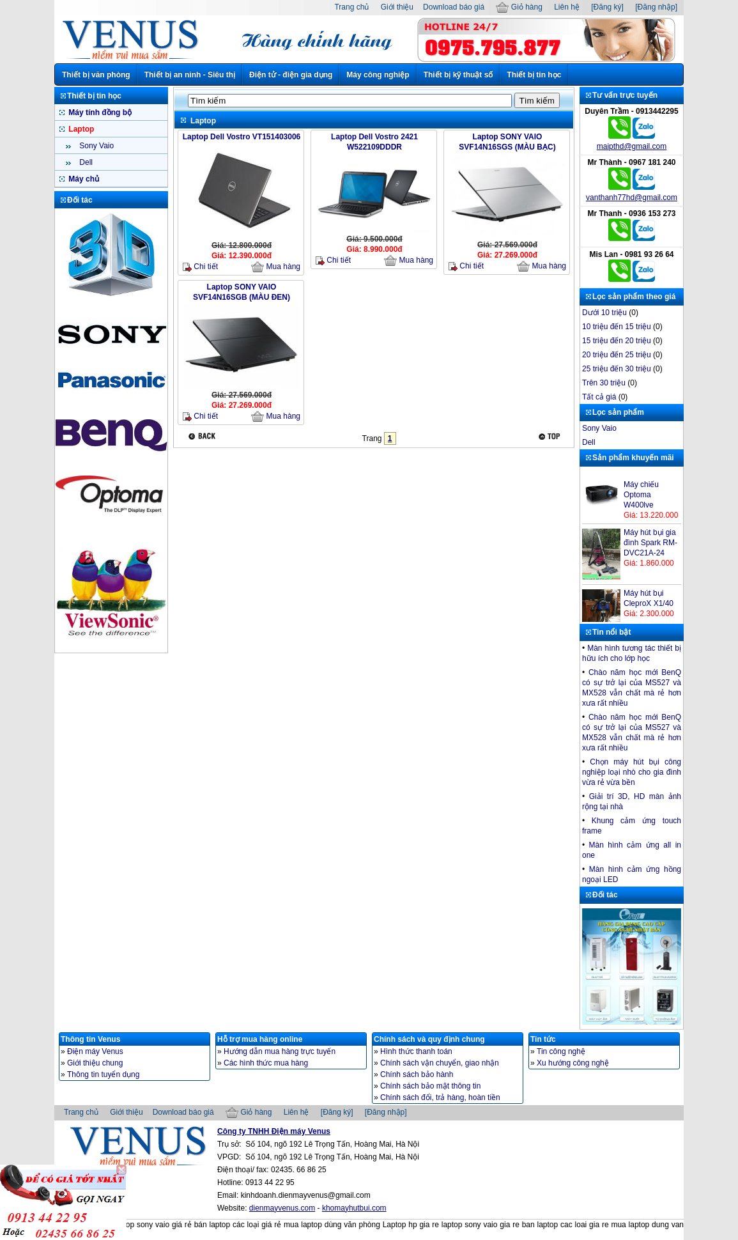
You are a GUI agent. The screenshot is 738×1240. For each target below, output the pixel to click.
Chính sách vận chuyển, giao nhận (439, 1062)
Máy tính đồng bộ (99, 112)
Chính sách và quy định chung (429, 1039)
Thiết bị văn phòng (96, 74)
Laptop (80, 129)
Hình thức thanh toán (416, 1051)
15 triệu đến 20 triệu (616, 340)
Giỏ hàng (519, 7)
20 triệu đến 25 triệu (616, 354)
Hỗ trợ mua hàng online (259, 1039)
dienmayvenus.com (282, 1208)
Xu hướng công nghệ (573, 1062)
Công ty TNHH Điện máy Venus (273, 1131)
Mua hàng (275, 267)
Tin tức (543, 1039)
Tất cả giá (599, 396)
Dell (85, 162)
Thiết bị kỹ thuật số (458, 74)
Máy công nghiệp (377, 74)
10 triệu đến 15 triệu (616, 326)
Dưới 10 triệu (604, 312)
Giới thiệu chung (95, 1062)
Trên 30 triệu (604, 382)
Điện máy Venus (95, 1051)
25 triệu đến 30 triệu (616, 368)
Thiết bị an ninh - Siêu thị (189, 74)
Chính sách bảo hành (416, 1074)
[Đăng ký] (607, 7)
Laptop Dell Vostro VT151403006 (242, 136)
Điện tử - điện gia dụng (290, 74)
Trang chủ (351, 7)
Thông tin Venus (90, 1039)
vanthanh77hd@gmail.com (631, 197)
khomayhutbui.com (354, 1208)
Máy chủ (82, 178)
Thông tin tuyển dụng (103, 1074)
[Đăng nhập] (656, 7)
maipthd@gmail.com (632, 146)
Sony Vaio (95, 145)
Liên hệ (567, 7)
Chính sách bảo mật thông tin (430, 1085)
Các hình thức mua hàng (266, 1062)
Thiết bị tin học (534, 74)
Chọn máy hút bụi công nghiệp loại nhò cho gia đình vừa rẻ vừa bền (631, 772)
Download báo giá (453, 7)
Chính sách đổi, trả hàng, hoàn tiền (440, 1097)
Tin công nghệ (561, 1051)
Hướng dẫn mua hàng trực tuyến (279, 1051)
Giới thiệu (397, 7)
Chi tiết (200, 267)
